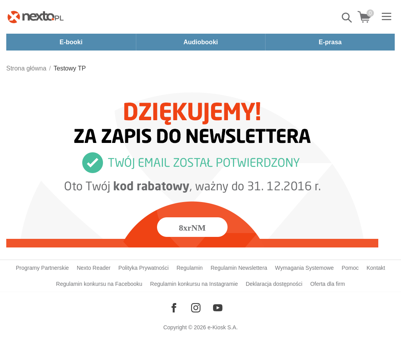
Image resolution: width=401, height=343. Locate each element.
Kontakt (376, 268)
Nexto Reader (93, 268)
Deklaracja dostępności (274, 284)
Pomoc (350, 268)
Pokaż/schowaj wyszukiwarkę (347, 17)
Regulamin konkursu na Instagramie (194, 284)
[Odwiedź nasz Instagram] (196, 307)
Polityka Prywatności (143, 268)
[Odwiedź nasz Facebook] (174, 307)
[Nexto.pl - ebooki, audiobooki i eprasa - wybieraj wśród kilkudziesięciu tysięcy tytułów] (35, 16)
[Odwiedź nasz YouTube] (217, 307)
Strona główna (26, 68)
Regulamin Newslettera (239, 268)
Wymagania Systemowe (304, 268)
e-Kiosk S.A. (223, 327)
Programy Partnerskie (42, 268)
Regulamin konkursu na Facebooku (99, 284)
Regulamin (190, 268)
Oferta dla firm (327, 284)
